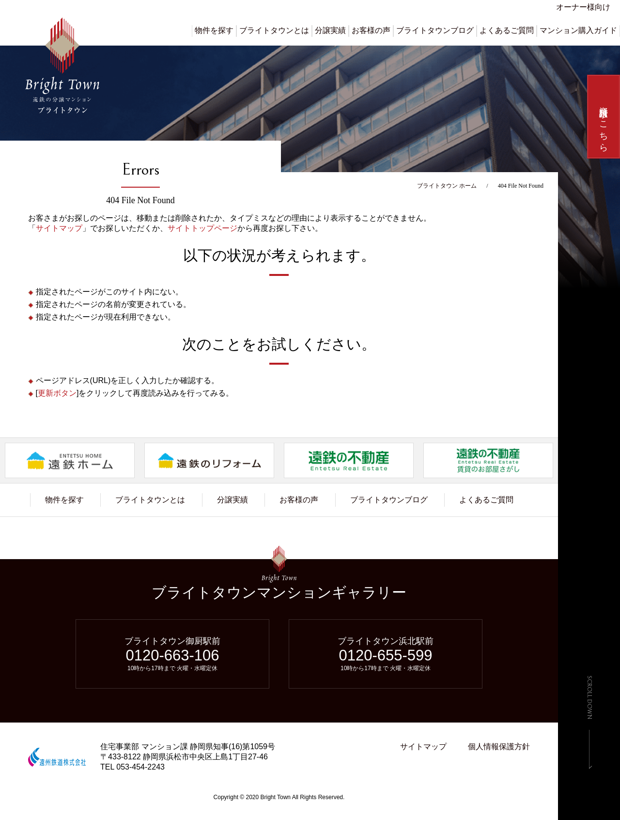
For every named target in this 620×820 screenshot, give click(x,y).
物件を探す (214, 30)
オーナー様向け (583, 7)
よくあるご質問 (507, 30)
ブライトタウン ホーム (447, 185)
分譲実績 (330, 30)
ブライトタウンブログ (435, 30)
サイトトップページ (202, 228)
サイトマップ (59, 228)
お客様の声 (371, 30)
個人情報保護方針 (499, 746)
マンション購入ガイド (578, 30)
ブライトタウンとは (274, 30)
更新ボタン (57, 393)
